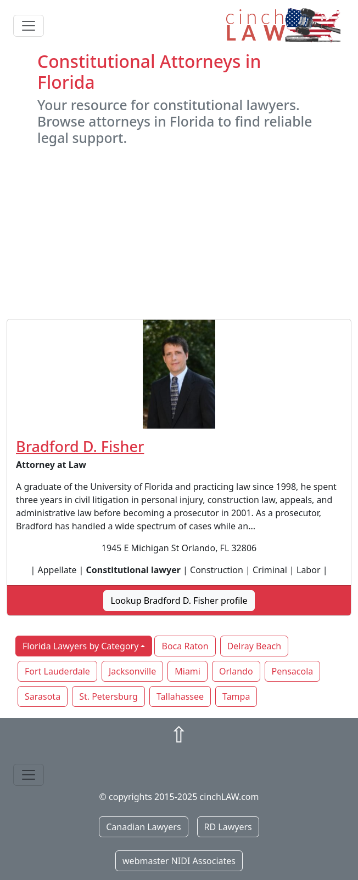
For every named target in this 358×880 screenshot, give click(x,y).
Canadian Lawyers (143, 827)
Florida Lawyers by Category (80, 646)
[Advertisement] (179, 232)
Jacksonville (132, 671)
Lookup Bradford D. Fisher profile (178, 601)
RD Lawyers (228, 827)
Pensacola (293, 671)
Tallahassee (180, 696)
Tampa (236, 696)
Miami (187, 671)
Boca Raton (184, 646)
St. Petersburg (108, 696)
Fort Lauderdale (57, 671)
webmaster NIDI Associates (179, 861)
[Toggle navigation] (28, 26)
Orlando (236, 671)
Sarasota (42, 696)
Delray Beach (254, 646)
